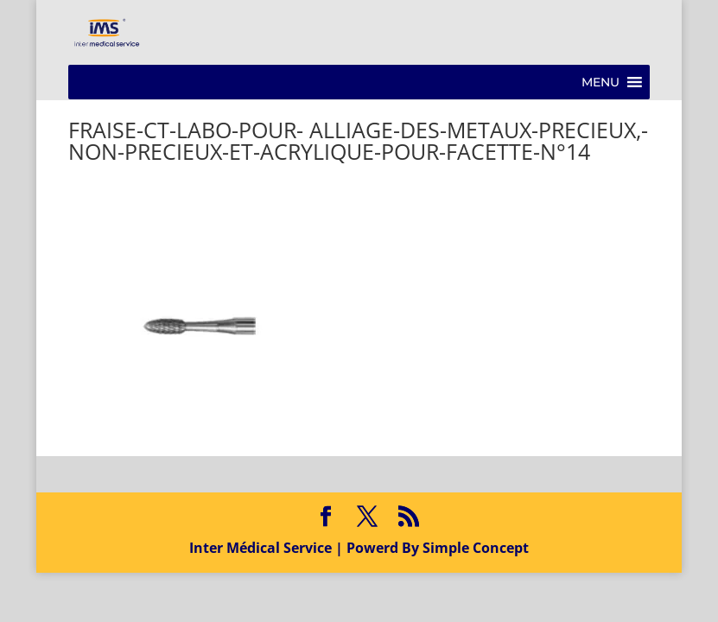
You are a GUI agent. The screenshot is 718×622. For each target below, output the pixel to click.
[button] (600, 82)
